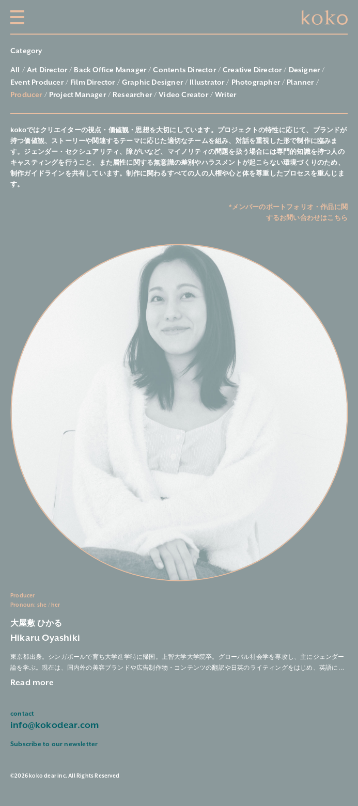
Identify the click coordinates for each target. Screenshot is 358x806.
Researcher (132, 95)
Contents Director (184, 70)
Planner (300, 82)
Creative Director (252, 70)
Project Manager (77, 95)
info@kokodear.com (54, 725)
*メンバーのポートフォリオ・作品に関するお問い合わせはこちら (288, 212)
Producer (26, 95)
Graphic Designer (152, 82)
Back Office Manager (110, 70)
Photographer (255, 82)
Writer (225, 95)
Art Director (47, 70)
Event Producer (37, 82)
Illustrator (207, 82)
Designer (304, 70)
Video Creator (183, 95)
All (15, 70)
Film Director (92, 82)
